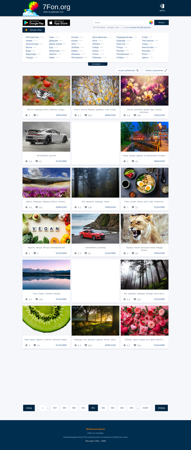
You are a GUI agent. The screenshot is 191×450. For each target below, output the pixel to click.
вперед (161, 408)
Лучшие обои (33, 30)
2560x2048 (159, 253)
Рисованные (122, 54)
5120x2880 (61, 161)
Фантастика (148, 47)
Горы (51, 37)
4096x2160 (110, 115)
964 (122, 408)
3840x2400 (159, 161)
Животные (54, 51)
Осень (95, 54)
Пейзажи (96, 57)
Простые (120, 44)
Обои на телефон (95, 433)
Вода (28, 51)
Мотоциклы (77, 57)
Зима (51, 57)
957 (55, 408)
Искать (161, 22)
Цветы (145, 57)
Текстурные (148, 40)
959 (74, 408)
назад (29, 408)
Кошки (74, 40)
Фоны (145, 54)
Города (29, 57)
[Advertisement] (95, 143)
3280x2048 (61, 115)
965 (131, 408)
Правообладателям (72, 437)
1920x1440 (159, 115)
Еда (51, 47)
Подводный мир (124, 37)
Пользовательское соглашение (97, 437)
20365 (145, 408)
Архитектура (32, 44)
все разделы (97, 64)
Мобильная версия (95, 429)
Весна (29, 47)
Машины (75, 54)
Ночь (94, 40)
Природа (120, 40)
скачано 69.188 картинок (140, 27)
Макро (74, 51)
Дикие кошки (55, 44)
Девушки (53, 40)
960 (83, 408)
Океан (95, 51)
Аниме (29, 40)
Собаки (120, 57)
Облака (96, 44)
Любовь (75, 47)
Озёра (95, 47)
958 (64, 408)
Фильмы (146, 51)
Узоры (145, 44)
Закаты (52, 54)
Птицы (119, 47)
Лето (73, 44)
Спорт (145, 37)
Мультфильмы (99, 37)
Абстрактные (32, 37)
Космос (75, 37)
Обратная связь (120, 437)
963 (112, 408)
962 (103, 408)
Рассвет (120, 51)
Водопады (31, 54)
